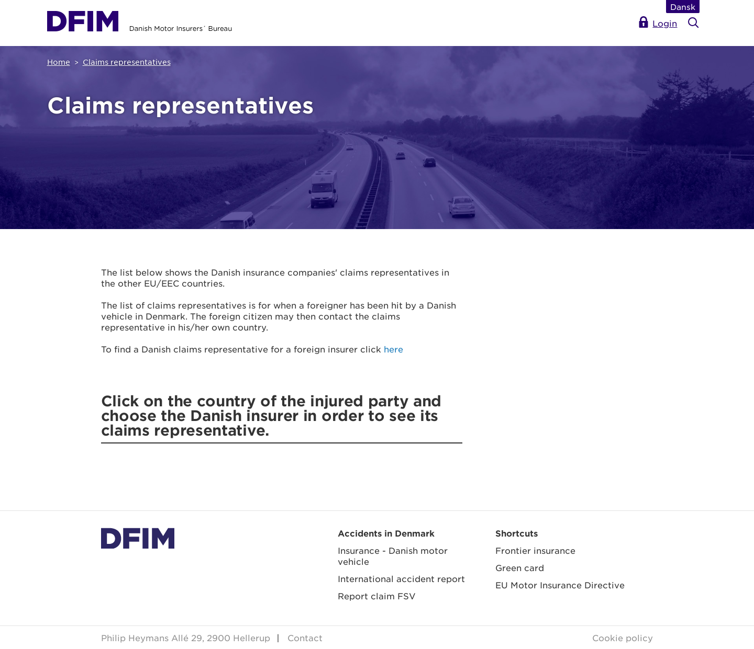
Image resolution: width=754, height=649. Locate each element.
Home (58, 61)
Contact (305, 637)
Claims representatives (127, 61)
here (393, 349)
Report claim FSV (377, 595)
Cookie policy (622, 637)
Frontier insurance (535, 550)
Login (664, 23)
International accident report (401, 578)
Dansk (682, 7)
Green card (519, 567)
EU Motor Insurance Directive (560, 584)
